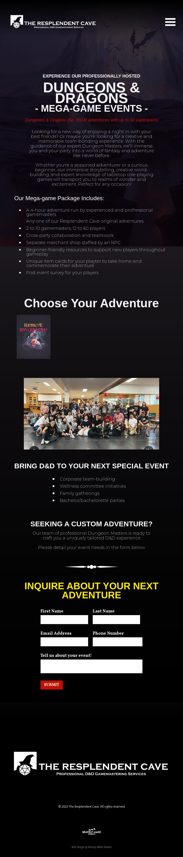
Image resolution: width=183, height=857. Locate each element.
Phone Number (108, 633)
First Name (52, 611)
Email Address (56, 633)
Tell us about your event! (66, 655)
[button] (170, 22)
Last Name (104, 611)
